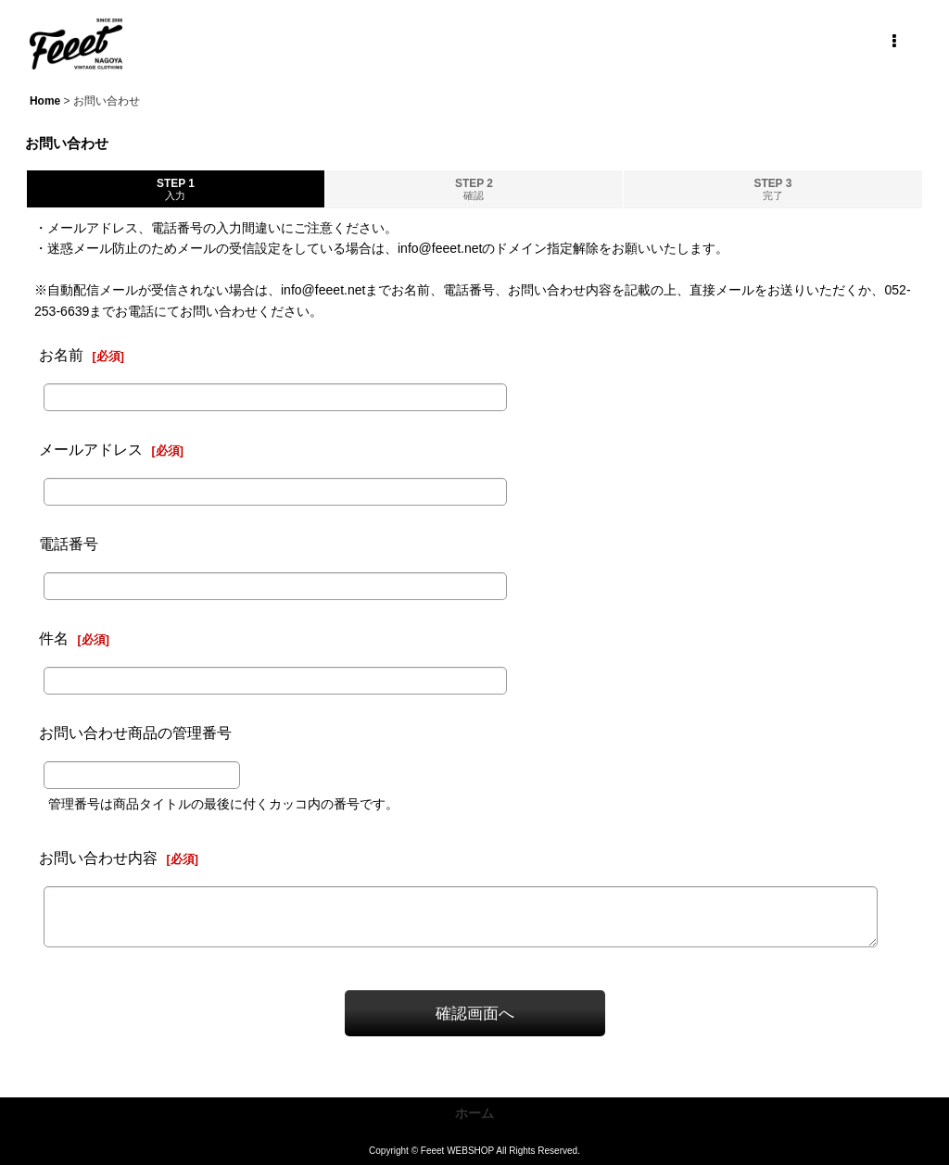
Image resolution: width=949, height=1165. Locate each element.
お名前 (61, 354)
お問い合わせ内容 (98, 857)
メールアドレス (91, 449)
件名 (54, 638)
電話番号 (68, 543)
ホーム (474, 1113)
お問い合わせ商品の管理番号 (135, 732)
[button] (893, 42)
